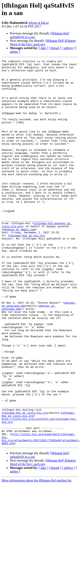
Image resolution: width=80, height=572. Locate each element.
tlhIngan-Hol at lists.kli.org (25, 483)
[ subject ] (68, 48)
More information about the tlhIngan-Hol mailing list (36, 557)
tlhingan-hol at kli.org (26, 271)
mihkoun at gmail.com (19, 263)
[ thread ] (55, 48)
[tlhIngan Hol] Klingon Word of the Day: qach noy (43, 42)
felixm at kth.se (39, 22)
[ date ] (43, 48)
